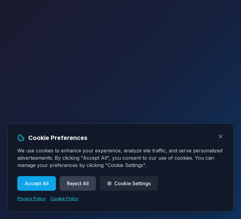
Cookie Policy (64, 198)
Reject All (78, 183)
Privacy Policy (31, 198)
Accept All (37, 183)
